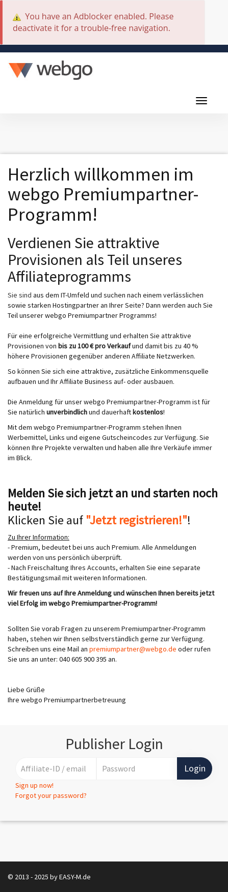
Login (195, 768)
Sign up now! (34, 785)
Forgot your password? (51, 795)
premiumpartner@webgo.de (132, 648)
